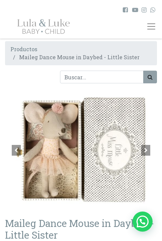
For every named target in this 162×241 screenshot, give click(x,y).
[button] (16, 150)
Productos (23, 49)
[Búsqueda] (150, 77)
